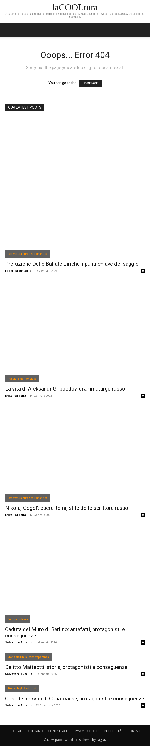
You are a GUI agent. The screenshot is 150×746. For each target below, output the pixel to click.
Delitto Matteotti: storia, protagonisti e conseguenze (66, 667)
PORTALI (134, 731)
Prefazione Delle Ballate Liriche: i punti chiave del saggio (72, 264)
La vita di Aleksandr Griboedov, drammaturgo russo (65, 389)
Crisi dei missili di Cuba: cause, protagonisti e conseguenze (74, 699)
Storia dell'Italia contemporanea (28, 657)
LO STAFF (16, 731)
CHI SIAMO (35, 731)
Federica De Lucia (18, 271)
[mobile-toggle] (9, 30)
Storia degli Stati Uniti (22, 688)
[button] (143, 30)
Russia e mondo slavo (22, 378)
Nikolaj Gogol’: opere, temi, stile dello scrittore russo (66, 508)
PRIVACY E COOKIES (85, 731)
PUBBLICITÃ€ (113, 731)
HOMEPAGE (90, 83)
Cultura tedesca (18, 619)
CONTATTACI (57, 731)
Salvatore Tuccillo (18, 642)
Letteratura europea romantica (27, 254)
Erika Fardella (15, 395)
